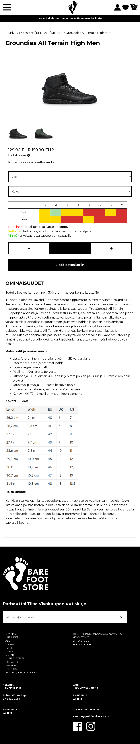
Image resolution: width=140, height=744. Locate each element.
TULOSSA (11, 669)
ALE (7, 640)
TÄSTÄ (105, 716)
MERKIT (9, 655)
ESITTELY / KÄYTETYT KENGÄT (22, 672)
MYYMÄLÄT (12, 633)
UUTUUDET (11, 637)
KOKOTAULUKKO (82, 644)
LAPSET (9, 651)
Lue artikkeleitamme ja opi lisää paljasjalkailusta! (70, 18)
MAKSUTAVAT (81, 637)
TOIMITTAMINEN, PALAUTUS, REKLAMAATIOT (98, 633)
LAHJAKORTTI (13, 662)
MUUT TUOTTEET (14, 658)
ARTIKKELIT (11, 665)
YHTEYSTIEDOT (82, 640)
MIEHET (9, 644)
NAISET (9, 648)
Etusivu (11, 33)
